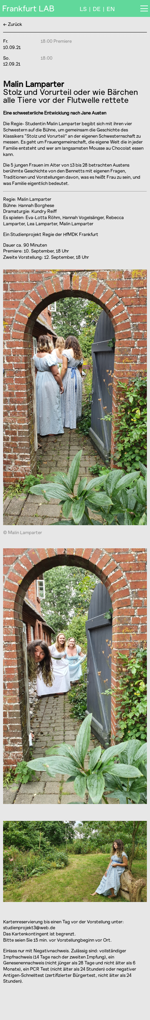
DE (97, 8)
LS (83, 8)
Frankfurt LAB (28, 8)
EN (111, 8)
